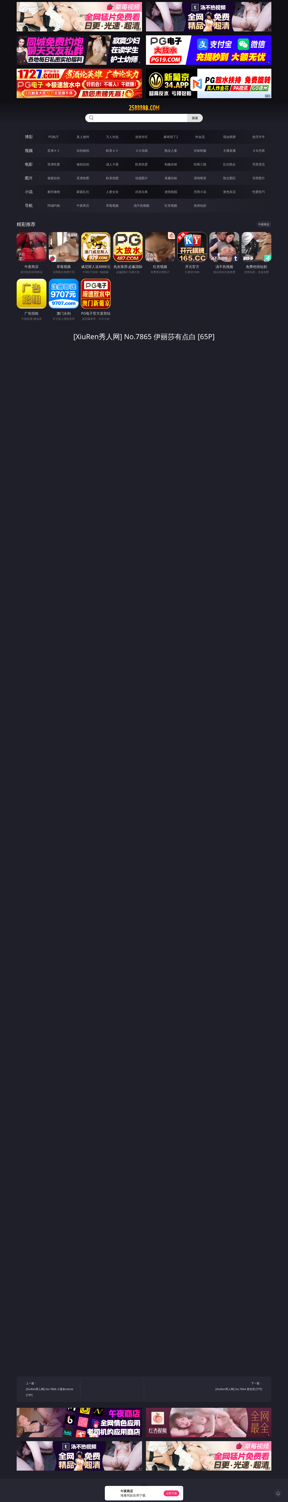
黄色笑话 (229, 192)
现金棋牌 (229, 137)
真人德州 (83, 137)
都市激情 (53, 192)
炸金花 (200, 137)
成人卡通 (112, 164)
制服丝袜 (171, 164)
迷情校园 (171, 192)
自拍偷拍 (83, 150)
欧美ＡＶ (112, 150)
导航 (29, 205)
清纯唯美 (200, 178)
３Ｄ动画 (141, 150)
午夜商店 (83, 205)
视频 (29, 150)
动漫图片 (141, 178)
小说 (29, 191)
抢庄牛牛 (258, 137)
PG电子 (53, 137)
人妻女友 (112, 192)
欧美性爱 (141, 164)
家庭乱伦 (83, 192)
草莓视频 (112, 205)
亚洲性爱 (53, 164)
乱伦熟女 (229, 164)
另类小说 (200, 192)
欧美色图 (112, 178)
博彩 (29, 136)
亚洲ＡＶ (53, 150)
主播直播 (229, 150)
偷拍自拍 (83, 164)
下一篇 (236, 1386)
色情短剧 (200, 205)
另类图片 (258, 178)
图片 (29, 178)
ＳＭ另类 (258, 150)
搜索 (195, 118)
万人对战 (112, 137)
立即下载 (171, 1493)
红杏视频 (171, 205)
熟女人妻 (171, 150)
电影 (29, 164)
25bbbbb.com (144, 108)
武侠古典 (141, 192)
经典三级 (200, 164)
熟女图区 (229, 178)
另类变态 (258, 164)
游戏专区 (141, 137)
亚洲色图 (83, 178)
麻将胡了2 (171, 137)
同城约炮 (53, 205)
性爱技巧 (258, 192)
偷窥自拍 (53, 178)
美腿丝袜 (171, 178)
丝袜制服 (200, 150)
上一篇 (51, 1389)
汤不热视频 (141, 205)
